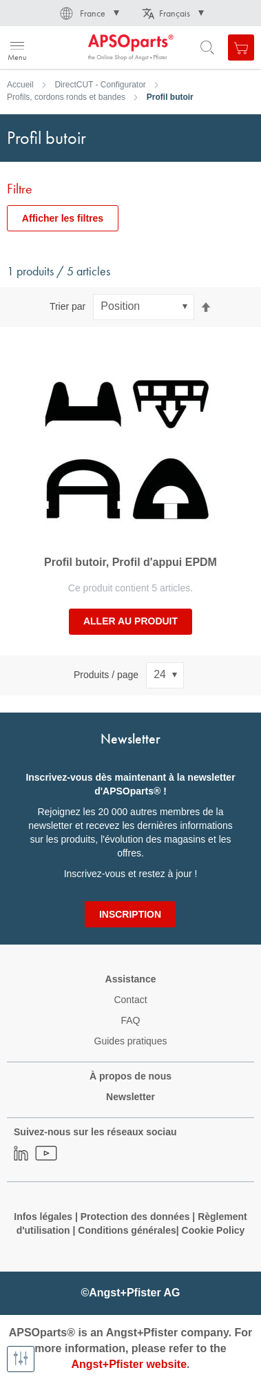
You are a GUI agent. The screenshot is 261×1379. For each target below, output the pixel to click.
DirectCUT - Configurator (99, 85)
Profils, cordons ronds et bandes (66, 97)
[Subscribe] (130, 914)
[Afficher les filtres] (20, 1359)
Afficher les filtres (62, 218)
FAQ (130, 1020)
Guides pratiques (130, 1040)
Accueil (20, 85)
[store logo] (77, 47)
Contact (130, 999)
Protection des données (135, 1216)
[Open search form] (207, 47)
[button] (88, 13)
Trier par (67, 306)
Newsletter (130, 1096)
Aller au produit (130, 621)
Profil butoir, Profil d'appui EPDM (130, 562)
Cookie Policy (213, 1230)
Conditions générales (127, 1230)
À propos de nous (130, 1076)
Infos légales (43, 1216)
